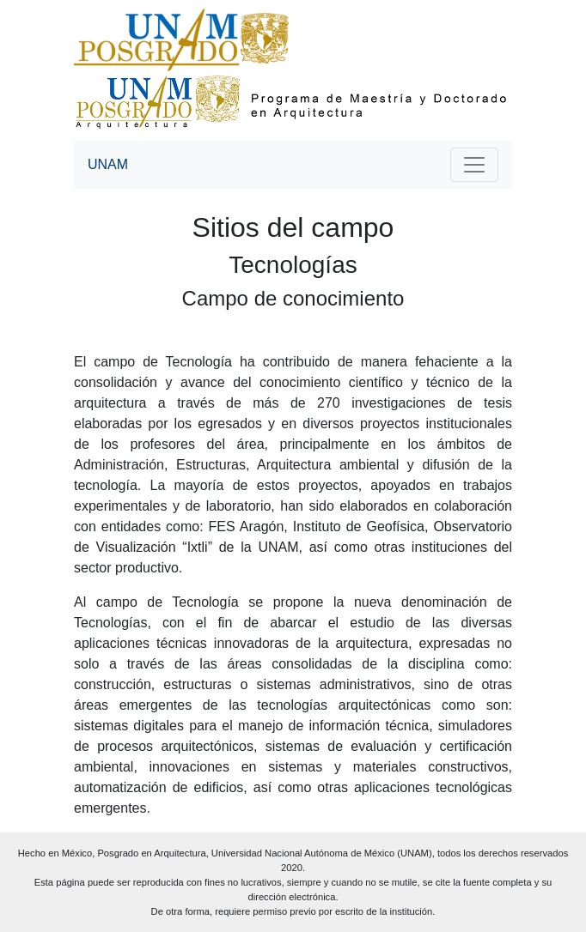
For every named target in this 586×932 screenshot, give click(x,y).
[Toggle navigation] (474, 165)
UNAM (108, 164)
